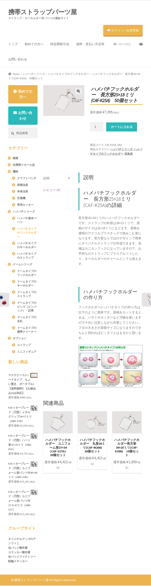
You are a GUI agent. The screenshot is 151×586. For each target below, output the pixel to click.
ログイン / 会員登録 (123, 30)
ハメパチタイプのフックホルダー (68, 74)
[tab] (58, 178)
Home (16, 74)
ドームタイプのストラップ (26, 294)
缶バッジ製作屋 (18, 548)
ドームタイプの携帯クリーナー (26, 330)
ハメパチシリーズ (34, 74)
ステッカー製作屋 (19, 552)
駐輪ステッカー (18, 561)
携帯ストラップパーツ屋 (42, 12)
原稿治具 (22, 185)
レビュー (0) (51, 190)
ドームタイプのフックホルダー (26, 273)
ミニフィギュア (26, 352)
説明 (46, 178)
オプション (20, 338)
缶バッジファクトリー (22, 557)
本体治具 (22, 192)
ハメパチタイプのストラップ (26, 256)
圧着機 (21, 198)
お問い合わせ (17, 59)
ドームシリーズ (22, 264)
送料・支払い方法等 (90, 44)
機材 (15, 172)
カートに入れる (122, 127)
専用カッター (25, 205)
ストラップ (24, 345)
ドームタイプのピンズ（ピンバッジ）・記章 (26, 307)
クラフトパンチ (26, 178)
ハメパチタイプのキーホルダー (26, 245)
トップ (13, 44)
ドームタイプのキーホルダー (26, 284)
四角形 (128, 154)
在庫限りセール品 (24, 165)
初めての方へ (34, 44)
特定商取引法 (59, 44)
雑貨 (15, 158)
